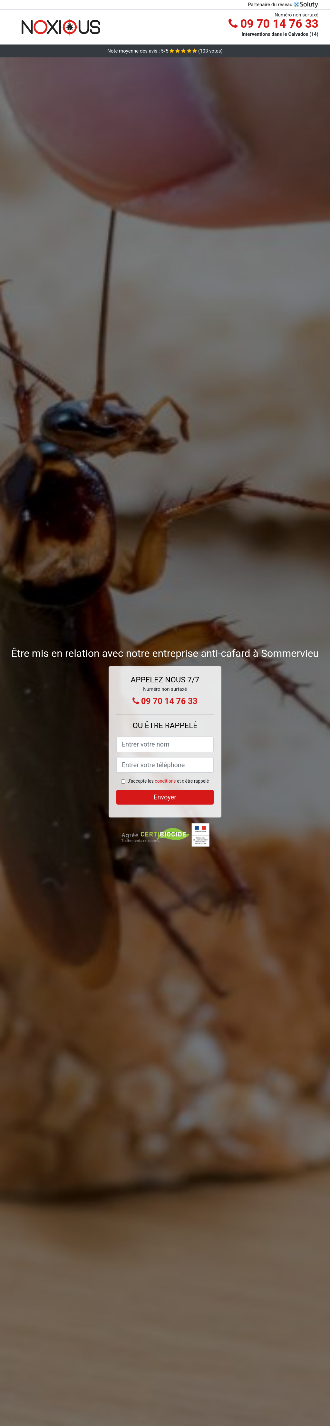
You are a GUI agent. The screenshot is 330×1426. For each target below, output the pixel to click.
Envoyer (165, 797)
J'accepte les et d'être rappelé (168, 781)
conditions (165, 781)
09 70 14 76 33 (273, 24)
